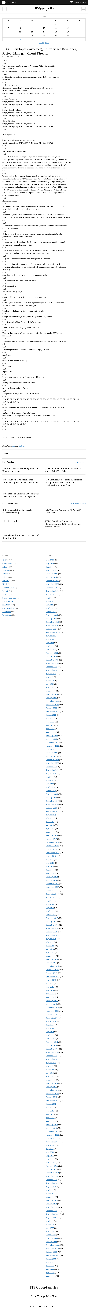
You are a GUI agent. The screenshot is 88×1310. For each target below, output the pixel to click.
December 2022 (52, 701)
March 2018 (51, 873)
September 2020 (52, 770)
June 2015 (50, 987)
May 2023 (50, 684)
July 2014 (50, 1024)
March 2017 (51, 914)
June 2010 (50, 1193)
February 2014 (52, 1042)
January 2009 (51, 1241)
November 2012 (52, 1093)
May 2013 (50, 1073)
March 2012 (51, 1121)
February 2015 (52, 1000)
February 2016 (52, 959)
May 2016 (50, 949)
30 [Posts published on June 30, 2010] (32, 39)
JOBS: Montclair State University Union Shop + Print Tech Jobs (63, 469)
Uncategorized (8, 608)
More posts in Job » (80, 462)
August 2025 (51, 594)
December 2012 (52, 1090)
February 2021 (52, 753)
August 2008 (51, 1259)
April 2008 (50, 1272)
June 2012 (50, 1111)
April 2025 (50, 608)
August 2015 (51, 980)
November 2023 (52, 663)
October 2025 (51, 587)
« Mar (41, 42)
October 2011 (51, 1138)
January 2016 (51, 963)
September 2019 (52, 811)
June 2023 (50, 680)
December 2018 (52, 842)
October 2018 (51, 849)
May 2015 (50, 990)
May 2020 (50, 783)
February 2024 (52, 653)
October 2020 (51, 766)
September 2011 (52, 1142)
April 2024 (50, 646)
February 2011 (52, 1166)
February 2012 (52, 1124)
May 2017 (50, 907)
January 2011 (51, 1169)
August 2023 (51, 673)
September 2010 (52, 1183)
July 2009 (50, 1221)
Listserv (5, 580)
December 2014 (52, 1007)
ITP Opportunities (44, 8)
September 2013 (52, 1059)
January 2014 (51, 1045)
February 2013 (52, 1083)
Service (5, 594)
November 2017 (52, 887)
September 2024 (52, 632)
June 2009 (50, 1224)
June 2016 (50, 945)
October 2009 (51, 1210)
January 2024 (51, 656)
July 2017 (50, 901)
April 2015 (50, 993)
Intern (5, 573)
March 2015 (51, 997)
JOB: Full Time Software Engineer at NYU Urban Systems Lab (21, 469)
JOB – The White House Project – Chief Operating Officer (20, 536)
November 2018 (52, 845)
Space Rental (7, 601)
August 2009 (51, 1217)
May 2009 (50, 1228)
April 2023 (50, 687)
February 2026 (52, 573)
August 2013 (51, 1062)
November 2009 (52, 1207)
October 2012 (51, 1097)
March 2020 (51, 790)
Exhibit (5, 567)
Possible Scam (8, 587)
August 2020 (51, 773)
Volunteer (6, 611)
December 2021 (52, 742)
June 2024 (50, 639)
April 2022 (50, 728)
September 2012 (52, 1100)
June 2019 (50, 821)
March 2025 (51, 611)
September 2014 (52, 1018)
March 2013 (51, 1080)
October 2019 (51, 808)
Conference (7, 563)
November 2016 (52, 928)
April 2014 (50, 1035)
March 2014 (51, 1038)
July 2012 (50, 1107)
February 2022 (52, 735)
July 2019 (50, 818)
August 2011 (51, 1145)
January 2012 (51, 1128)
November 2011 (52, 1135)
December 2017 (52, 883)
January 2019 (51, 839)
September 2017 (52, 894)
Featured (6, 570)
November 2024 (52, 625)
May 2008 (50, 1269)
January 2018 (51, 880)
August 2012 (51, 1104)
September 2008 (52, 1255)
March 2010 (51, 1197)
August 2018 (51, 856)
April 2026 (50, 567)
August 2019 (51, 814)
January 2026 (51, 577)
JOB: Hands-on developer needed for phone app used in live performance (20, 481)
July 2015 (50, 983)
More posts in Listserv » (78, 503)
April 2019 (50, 828)
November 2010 (52, 1176)
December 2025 (52, 580)
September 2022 (52, 711)
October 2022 (51, 708)
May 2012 (50, 1114)
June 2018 (50, 863)
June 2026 (50, 560)
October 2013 (51, 1055)
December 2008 (52, 1245)
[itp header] (44, 2)
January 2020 (51, 797)
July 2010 (50, 1190)
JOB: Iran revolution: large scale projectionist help (17, 511)
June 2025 (50, 601)
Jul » (47, 42)
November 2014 (52, 1011)
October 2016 (51, 932)
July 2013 (50, 1066)
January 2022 (51, 739)
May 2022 (50, 725)
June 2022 (50, 722)
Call (4, 560)
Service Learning (9, 598)
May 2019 (50, 825)
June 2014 (50, 1028)
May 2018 (50, 866)
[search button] (4, 9)
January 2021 (51, 756)
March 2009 (51, 1234)
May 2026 (50, 563)
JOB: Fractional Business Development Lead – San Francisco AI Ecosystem (20, 495)
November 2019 (52, 804)
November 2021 (52, 746)
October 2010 (51, 1179)
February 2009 (52, 1238)
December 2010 (52, 1172)
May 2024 (50, 642)
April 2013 (50, 1076)
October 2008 (51, 1252)
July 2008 (50, 1262)
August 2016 (51, 938)
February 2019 (52, 835)
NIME (4, 584)
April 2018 (50, 870)
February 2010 (52, 1200)
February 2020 (52, 794)
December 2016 (52, 925)
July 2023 (50, 677)
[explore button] (72, 2)
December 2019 (52, 801)
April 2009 (50, 1231)
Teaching (6, 604)
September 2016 (52, 935)
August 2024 (51, 635)
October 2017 (51, 890)
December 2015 (52, 966)
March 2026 (51, 570)
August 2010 (51, 1186)
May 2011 (50, 1155)
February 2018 (52, 876)
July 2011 (50, 1148)
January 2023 (51, 697)
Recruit (5, 591)
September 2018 (52, 852)
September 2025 (52, 591)
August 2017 (51, 897)
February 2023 (52, 694)
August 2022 (51, 715)
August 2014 (51, 1021)
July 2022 (50, 718)
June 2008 (50, 1265)
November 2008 (52, 1248)
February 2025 (52, 615)
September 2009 (52, 1214)
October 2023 (51, 666)
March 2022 (51, 732)
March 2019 (51, 832)
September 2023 (52, 670)
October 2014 (51, 1014)
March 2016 (51, 956)
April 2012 (50, 1117)
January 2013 (51, 1086)
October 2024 (51, 629)
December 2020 (52, 759)
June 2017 (50, 904)
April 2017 (50, 911)
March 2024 (51, 649)
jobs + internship (10, 521)
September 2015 (52, 976)
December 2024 (52, 622)
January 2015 (51, 1004)
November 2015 (52, 969)
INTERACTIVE (80, 3)
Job (3, 577)
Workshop (6, 615)
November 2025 (52, 584)
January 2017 (51, 921)
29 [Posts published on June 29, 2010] (20, 39)
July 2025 (50, 598)
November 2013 (52, 1052)
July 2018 (50, 859)
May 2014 (50, 1031)
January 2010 (51, 1203)
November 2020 (52, 763)
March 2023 (51, 691)
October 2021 (51, 749)
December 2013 (52, 1049)
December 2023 (52, 660)
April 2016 (50, 952)
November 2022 (52, 704)
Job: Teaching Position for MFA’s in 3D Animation (63, 511)
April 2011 (50, 1159)
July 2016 (50, 942)
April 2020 (50, 787)
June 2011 (50, 1152)
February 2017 (52, 918)
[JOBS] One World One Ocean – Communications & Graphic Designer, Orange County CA (63, 524)
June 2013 (50, 1069)
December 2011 (52, 1131)
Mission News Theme (37, 1307)
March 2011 (51, 1162)
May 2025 (50, 604)
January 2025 (51, 618)
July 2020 (50, 777)
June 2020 (50, 780)
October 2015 (51, 973)
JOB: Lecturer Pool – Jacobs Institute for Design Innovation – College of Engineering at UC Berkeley (63, 482)
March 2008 (51, 1276)
